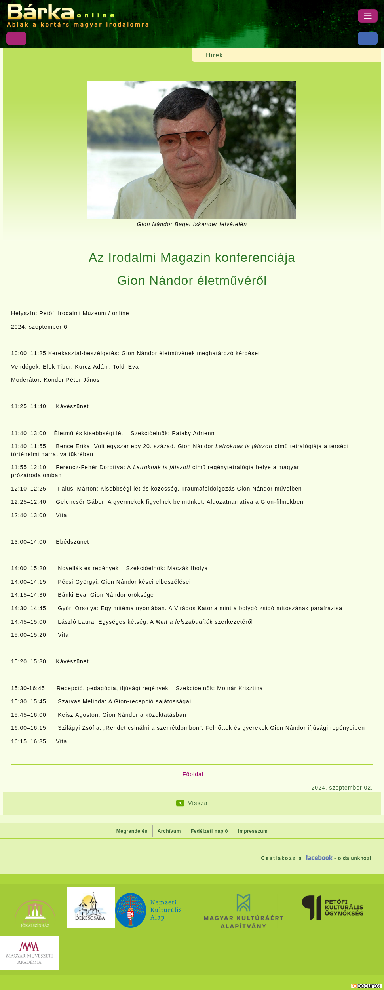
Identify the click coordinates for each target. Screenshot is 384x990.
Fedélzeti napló (209, 831)
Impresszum (253, 831)
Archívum (169, 831)
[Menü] (368, 16)
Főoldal (192, 774)
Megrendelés (132, 831)
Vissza (198, 803)
